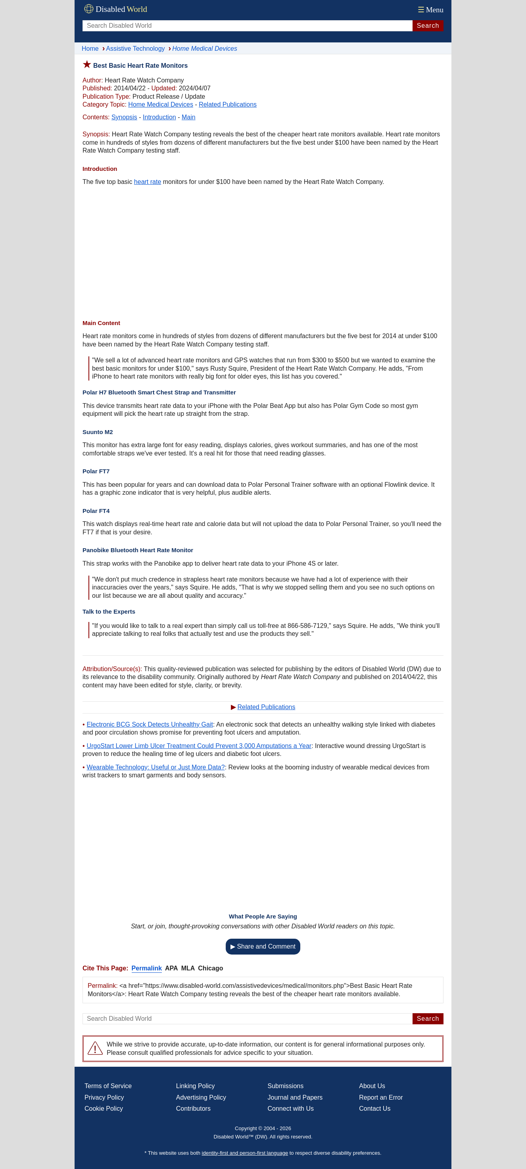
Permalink (147, 968)
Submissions (286, 1086)
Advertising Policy (201, 1097)
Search (428, 25)
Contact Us (374, 1108)
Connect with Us (291, 1108)
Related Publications (228, 104)
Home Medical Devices (160, 104)
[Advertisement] (263, 253)
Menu (429, 9)
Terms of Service (108, 1086)
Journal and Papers (295, 1097)
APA (171, 968)
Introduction (159, 117)
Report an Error (381, 1097)
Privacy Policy (104, 1097)
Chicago (210, 968)
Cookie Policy (103, 1108)
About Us (372, 1086)
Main (189, 117)
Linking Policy (195, 1086)
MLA (188, 968)
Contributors (193, 1108)
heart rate (147, 181)
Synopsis (124, 117)
